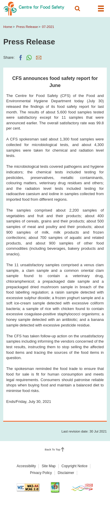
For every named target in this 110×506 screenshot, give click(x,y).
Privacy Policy (41, 473)
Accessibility (26, 466)
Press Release (27, 27)
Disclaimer (66, 473)
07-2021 (48, 27)
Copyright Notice (75, 466)
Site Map (48, 466)
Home (7, 27)
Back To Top (52, 449)
